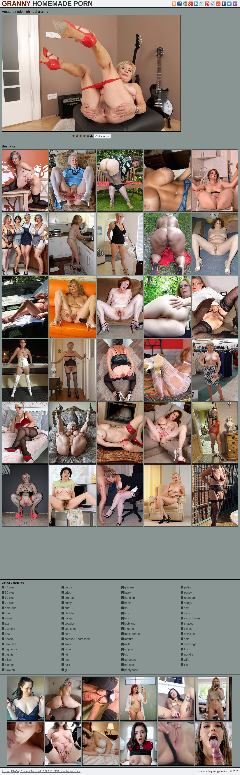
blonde (8, 664)
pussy (186, 592)
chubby (68, 613)
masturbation (131, 633)
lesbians (128, 623)
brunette (68, 597)
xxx (184, 664)
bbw (6, 633)
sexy (185, 613)
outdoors (128, 659)
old (124, 654)
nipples (127, 649)
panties (127, 664)
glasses (127, 587)
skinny (186, 628)
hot (125, 608)
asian (7, 618)
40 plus (8, 587)
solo (185, 639)
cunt (66, 633)
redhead (188, 597)
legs (125, 618)
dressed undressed (76, 639)
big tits (7, 654)
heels (126, 602)
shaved (187, 623)
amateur (9, 608)
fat (65, 654)
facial (66, 649)
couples (68, 623)
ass (5, 623)
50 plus (8, 592)
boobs (67, 587)
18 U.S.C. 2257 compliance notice (60, 771)
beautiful (9, 644)
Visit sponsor (102, 136)
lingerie (127, 628)
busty (67, 602)
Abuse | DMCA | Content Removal (21, 771)
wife (185, 659)
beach (7, 639)
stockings (188, 644)
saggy (186, 602)
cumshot (69, 628)
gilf (65, 670)
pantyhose (129, 670)
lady (125, 613)
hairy (126, 592)
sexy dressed (191, 618)
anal (6, 613)
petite (186, 587)
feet (65, 659)
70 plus (8, 602)
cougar (67, 618)
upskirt (187, 654)
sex (185, 608)
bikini (7, 659)
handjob (128, 597)
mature (127, 639)
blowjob (8, 670)
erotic (67, 644)
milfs (125, 644)
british (67, 592)
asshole (8, 628)
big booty (9, 649)
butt (65, 608)
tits (184, 649)
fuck (66, 664)
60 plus (8, 597)
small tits (188, 633)
